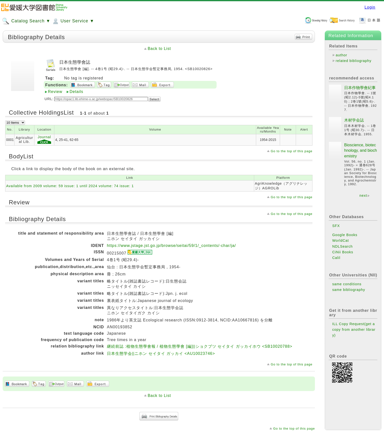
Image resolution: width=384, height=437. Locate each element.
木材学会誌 (354, 120)
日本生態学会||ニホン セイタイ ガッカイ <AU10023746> (161, 353)
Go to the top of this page (291, 151)
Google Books (344, 235)
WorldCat (340, 240)
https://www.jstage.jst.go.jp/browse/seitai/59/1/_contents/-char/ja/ (171, 245)
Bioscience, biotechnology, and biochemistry (360, 150)
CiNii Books (342, 252)
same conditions (346, 284)
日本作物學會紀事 (360, 88)
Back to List (159, 48)
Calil (336, 258)
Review (55, 92)
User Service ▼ (73, 21)
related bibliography (353, 61)
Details (76, 92)
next (363, 195)
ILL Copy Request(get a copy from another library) (353, 329)
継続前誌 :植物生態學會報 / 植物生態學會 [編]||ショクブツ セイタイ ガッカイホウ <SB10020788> (199, 346)
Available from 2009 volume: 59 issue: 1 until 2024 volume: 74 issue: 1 (70, 186)
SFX (336, 226)
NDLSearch (342, 246)
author (341, 55)
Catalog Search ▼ (26, 21)
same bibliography (348, 290)
